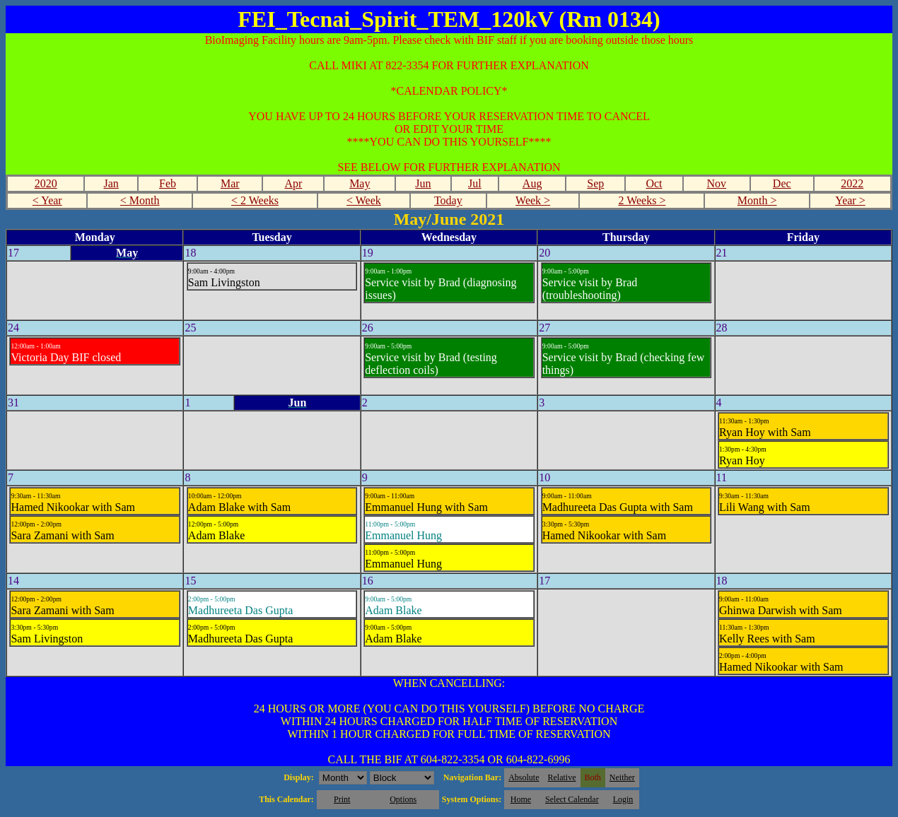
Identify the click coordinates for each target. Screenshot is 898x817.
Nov (716, 183)
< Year (47, 200)
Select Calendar (572, 799)
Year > (850, 200)
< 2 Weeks (255, 200)
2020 (46, 183)
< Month (140, 200)
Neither (622, 777)
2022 (852, 183)
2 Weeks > (641, 200)
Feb (167, 183)
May (359, 183)
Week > (532, 200)
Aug (532, 183)
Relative (562, 777)
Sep (595, 183)
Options (403, 799)
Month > (757, 200)
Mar (230, 183)
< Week (363, 200)
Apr (293, 183)
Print (342, 799)
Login (623, 799)
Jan (110, 183)
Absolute (523, 777)
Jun (423, 183)
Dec (782, 183)
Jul (475, 183)
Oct (654, 183)
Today (448, 200)
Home (521, 799)
